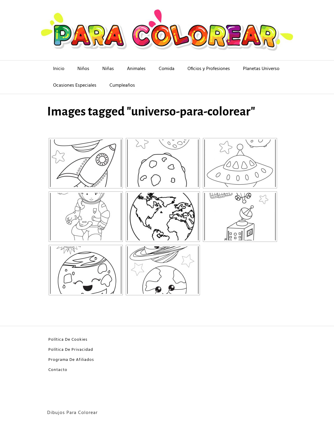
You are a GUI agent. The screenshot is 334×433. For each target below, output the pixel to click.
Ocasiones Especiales (74, 85)
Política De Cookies (68, 339)
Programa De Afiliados (71, 359)
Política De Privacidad (70, 349)
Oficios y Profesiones (208, 69)
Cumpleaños (122, 85)
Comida (166, 69)
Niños (83, 69)
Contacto (57, 370)
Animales (136, 69)
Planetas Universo (261, 69)
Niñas (108, 69)
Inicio (58, 69)
